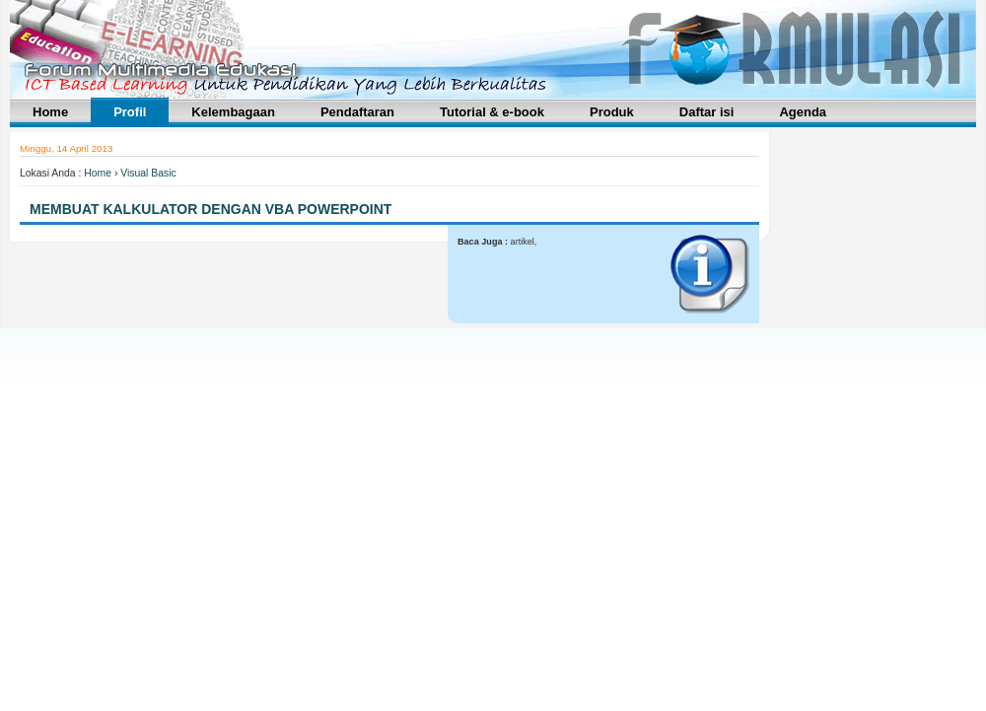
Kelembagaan (233, 112)
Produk (612, 112)
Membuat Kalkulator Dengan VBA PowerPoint (210, 209)
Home (50, 112)
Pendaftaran (357, 112)
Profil (129, 112)
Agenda (802, 112)
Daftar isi (707, 112)
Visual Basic (148, 173)
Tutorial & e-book (492, 112)
